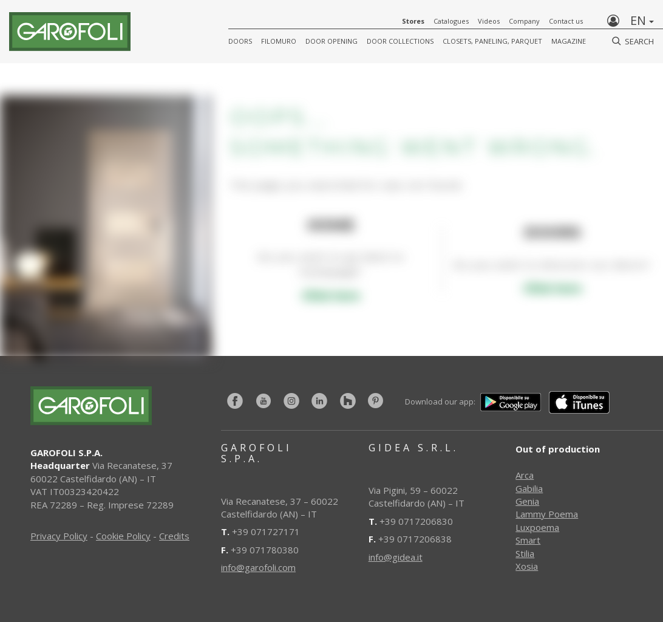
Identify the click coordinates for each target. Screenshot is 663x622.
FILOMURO (278, 41)
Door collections (400, 41)
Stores (413, 21)
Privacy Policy (58, 536)
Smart (527, 540)
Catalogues (451, 21)
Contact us (566, 21)
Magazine (568, 41)
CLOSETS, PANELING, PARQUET (492, 41)
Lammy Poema (546, 514)
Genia (527, 501)
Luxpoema (537, 527)
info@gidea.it (396, 557)
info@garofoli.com (258, 567)
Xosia (526, 566)
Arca (524, 475)
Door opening (331, 41)
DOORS (240, 41)
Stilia (524, 553)
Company (524, 21)
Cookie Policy (123, 536)
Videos (489, 21)
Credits (174, 536)
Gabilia (529, 488)
